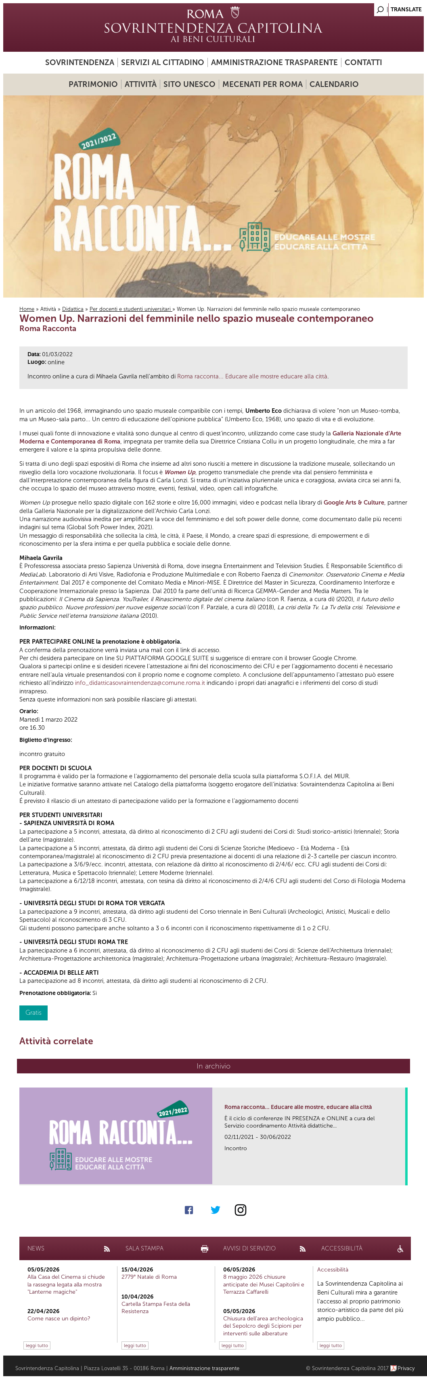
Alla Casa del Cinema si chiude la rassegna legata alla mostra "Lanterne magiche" (66, 1284)
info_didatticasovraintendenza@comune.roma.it (140, 682)
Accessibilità (332, 1269)
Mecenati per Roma (262, 84)
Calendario (334, 84)
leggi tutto (37, 1345)
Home (26, 309)
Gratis (33, 1012)
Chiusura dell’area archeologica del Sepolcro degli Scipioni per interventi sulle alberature (263, 1326)
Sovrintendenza (79, 62)
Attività (141, 84)
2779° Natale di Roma (149, 1277)
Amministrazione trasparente (274, 62)
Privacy (406, 1368)
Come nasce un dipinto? (58, 1318)
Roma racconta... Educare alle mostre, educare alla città (298, 1107)
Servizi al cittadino (162, 62)
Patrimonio (93, 84)
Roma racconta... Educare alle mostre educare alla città (252, 376)
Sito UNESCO (189, 84)
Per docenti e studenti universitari (131, 309)
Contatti (363, 62)
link (402, 1176)
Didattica (73, 309)
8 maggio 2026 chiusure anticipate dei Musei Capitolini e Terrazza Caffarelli (263, 1284)
